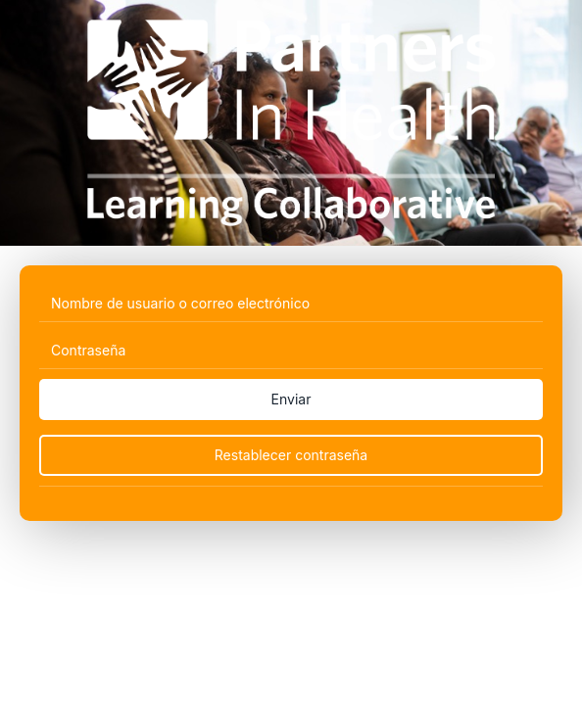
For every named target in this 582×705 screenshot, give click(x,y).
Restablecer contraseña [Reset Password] (291, 454)
